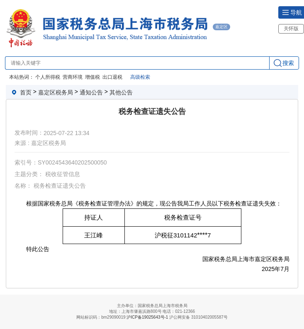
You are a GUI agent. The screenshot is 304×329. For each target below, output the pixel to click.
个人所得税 (47, 77)
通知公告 (91, 92)
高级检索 (140, 77)
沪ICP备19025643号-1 (147, 317)
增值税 (92, 77)
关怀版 (291, 28)
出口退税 (112, 77)
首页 (26, 92)
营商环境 (73, 77)
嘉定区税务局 (55, 92)
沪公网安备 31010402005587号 (198, 317)
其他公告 (121, 92)
